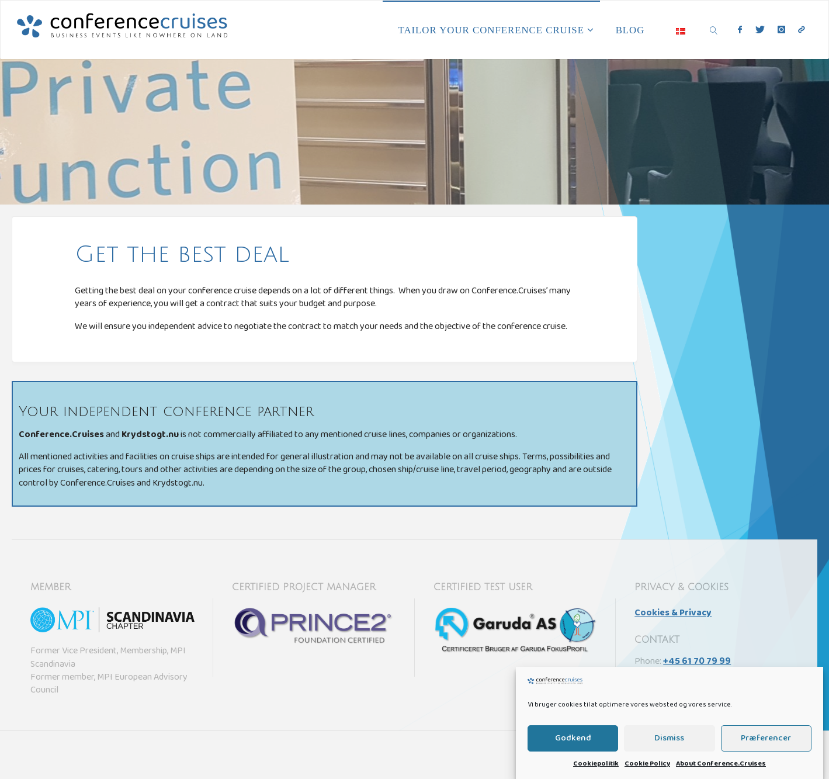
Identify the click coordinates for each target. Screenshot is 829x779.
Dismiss (669, 744)
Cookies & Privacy (673, 613)
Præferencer (766, 744)
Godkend (573, 744)
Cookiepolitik (596, 771)
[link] (714, 30)
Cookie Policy (647, 771)
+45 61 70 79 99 (697, 662)
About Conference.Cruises (721, 771)
